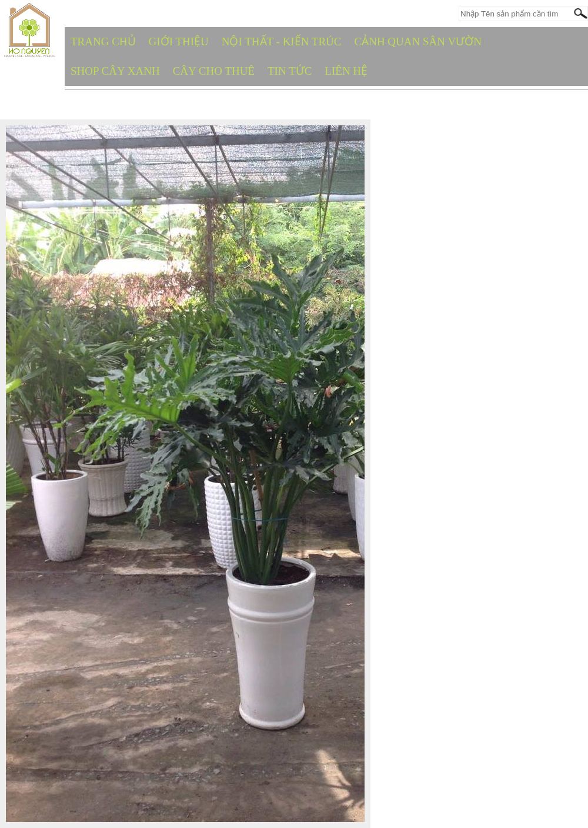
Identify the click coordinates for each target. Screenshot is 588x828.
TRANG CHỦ (103, 41)
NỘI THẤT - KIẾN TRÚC (282, 41)
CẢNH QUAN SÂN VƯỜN (418, 41)
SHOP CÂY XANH (115, 71)
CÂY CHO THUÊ (214, 71)
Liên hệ (346, 71)
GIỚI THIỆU (179, 41)
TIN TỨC (290, 71)
